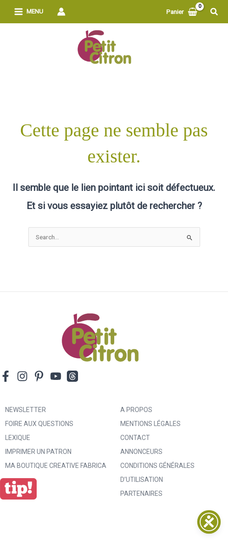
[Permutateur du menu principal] (28, 11)
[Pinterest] (39, 376)
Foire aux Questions (39, 423)
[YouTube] (55, 376)
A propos (136, 409)
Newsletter (25, 409)
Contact (135, 437)
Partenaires (141, 493)
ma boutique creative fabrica (55, 465)
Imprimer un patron (38, 451)
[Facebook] (5, 376)
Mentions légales (150, 423)
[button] (214, 12)
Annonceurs (141, 451)
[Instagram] (22, 376)
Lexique (17, 437)
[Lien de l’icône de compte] (61, 11)
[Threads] (72, 376)
